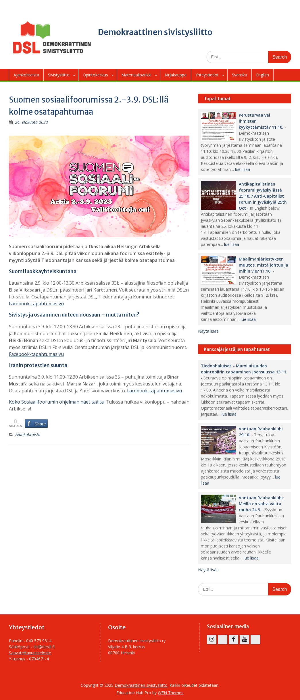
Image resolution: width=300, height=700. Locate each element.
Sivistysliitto (59, 75)
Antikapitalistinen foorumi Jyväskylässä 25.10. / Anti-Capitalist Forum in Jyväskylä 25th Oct (263, 196)
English (262, 75)
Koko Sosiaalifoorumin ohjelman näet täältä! (57, 402)
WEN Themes (170, 692)
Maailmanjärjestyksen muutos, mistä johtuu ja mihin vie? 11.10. (263, 265)
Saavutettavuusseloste (30, 652)
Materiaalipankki (136, 75)
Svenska (239, 75)
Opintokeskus (95, 75)
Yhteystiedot (207, 75)
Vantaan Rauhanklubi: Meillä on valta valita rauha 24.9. (261, 503)
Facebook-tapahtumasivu (36, 303)
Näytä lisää (208, 331)
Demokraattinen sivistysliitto (155, 32)
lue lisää (242, 169)
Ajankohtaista (26, 75)
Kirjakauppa (175, 75)
